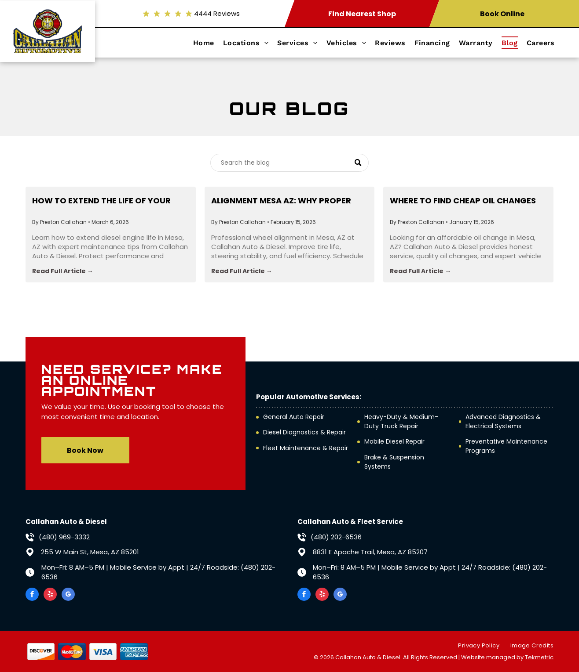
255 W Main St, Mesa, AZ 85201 (90, 551)
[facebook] (32, 595)
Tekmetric (539, 657)
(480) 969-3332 (64, 537)
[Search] (289, 163)
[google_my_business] (68, 595)
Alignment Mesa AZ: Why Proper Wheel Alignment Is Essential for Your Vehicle (283, 200)
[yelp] (50, 595)
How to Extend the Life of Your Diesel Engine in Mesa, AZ (101, 200)
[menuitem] (208, 42)
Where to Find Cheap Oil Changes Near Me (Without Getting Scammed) (463, 200)
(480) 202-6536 (336, 537)
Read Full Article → (62, 271)
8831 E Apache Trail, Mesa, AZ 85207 (370, 551)
